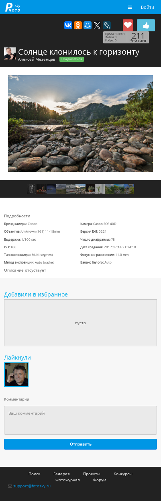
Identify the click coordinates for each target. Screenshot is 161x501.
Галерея (61, 473)
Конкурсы (123, 473)
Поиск (34, 473)
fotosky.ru (13, 7)
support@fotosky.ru (32, 486)
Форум (99, 480)
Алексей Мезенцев (36, 59)
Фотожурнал (67, 480)
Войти (147, 7)
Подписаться (71, 59)
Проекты (91, 473)
